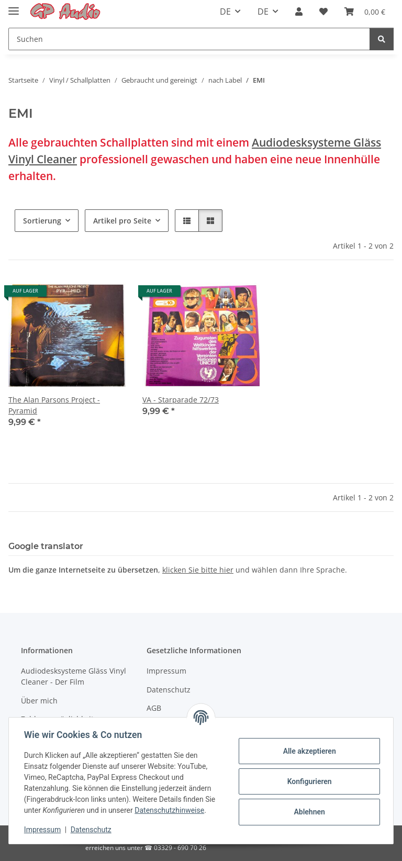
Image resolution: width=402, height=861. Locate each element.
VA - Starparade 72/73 (180, 400)
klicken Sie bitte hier (197, 570)
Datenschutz (92, 829)
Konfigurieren (307, 781)
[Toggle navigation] (13, 6)
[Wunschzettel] (323, 11)
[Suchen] (189, 39)
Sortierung (42, 221)
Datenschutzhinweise (171, 810)
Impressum (44, 829)
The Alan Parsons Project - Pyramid (54, 405)
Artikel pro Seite (122, 221)
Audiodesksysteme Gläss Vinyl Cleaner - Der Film (73, 676)
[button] (299, 11)
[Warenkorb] (365, 11)
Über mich (39, 701)
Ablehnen (307, 812)
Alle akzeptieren (307, 751)
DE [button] (225, 11)
